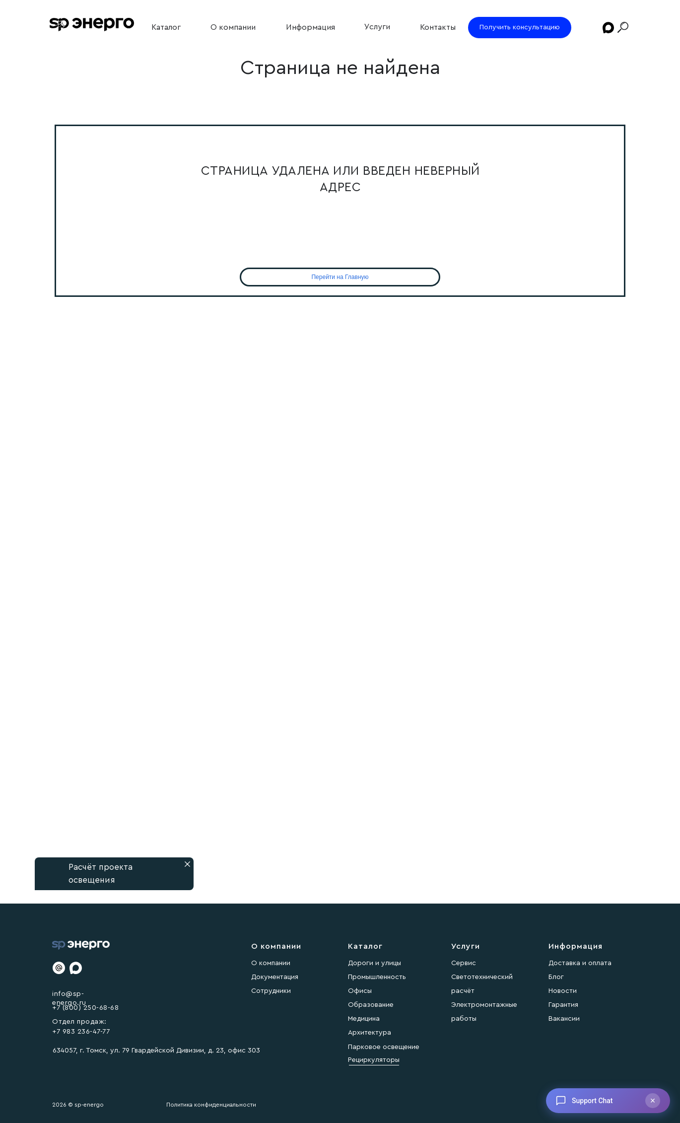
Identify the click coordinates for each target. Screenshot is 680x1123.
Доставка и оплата (580, 963)
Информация (310, 27)
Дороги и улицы (374, 963)
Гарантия (563, 1004)
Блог (556, 977)
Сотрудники (271, 990)
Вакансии (564, 1018)
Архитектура (369, 1032)
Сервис (463, 963)
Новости (562, 990)
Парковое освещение (383, 1047)
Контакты (438, 27)
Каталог (166, 27)
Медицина (364, 1018)
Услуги (377, 27)
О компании (233, 27)
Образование (371, 1004)
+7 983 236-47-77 (81, 1031)
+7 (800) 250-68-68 (85, 1007)
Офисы (360, 990)
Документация (274, 977)
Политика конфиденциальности (211, 1105)
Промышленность (377, 977)
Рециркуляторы (374, 1059)
